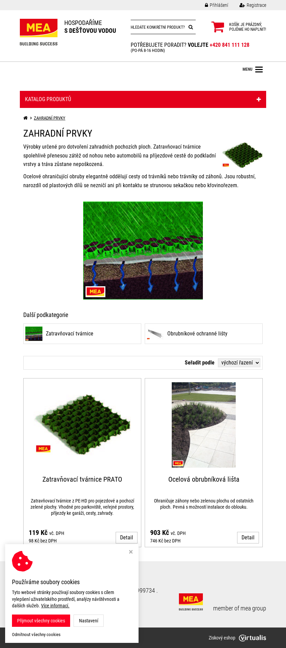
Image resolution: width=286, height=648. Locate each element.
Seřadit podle (199, 362)
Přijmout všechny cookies (41, 620)
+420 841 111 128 (229, 45)
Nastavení (88, 620)
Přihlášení (211, 5)
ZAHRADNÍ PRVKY (49, 118)
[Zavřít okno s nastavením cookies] (131, 552)
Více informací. (55, 605)
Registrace (247, 5)
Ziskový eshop (237, 637)
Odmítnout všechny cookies (36, 634)
